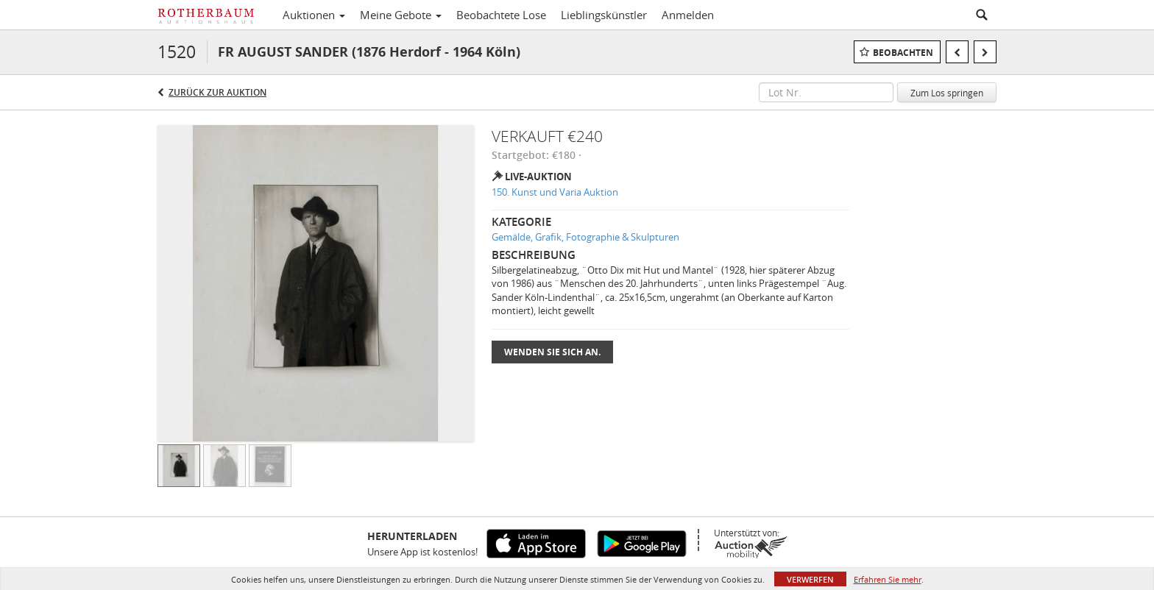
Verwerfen (810, 579)
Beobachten (903, 52)
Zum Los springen (946, 93)
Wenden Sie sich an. (552, 352)
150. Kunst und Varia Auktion (555, 192)
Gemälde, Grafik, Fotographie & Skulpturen (585, 237)
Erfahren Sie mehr (887, 579)
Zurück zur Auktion (217, 92)
